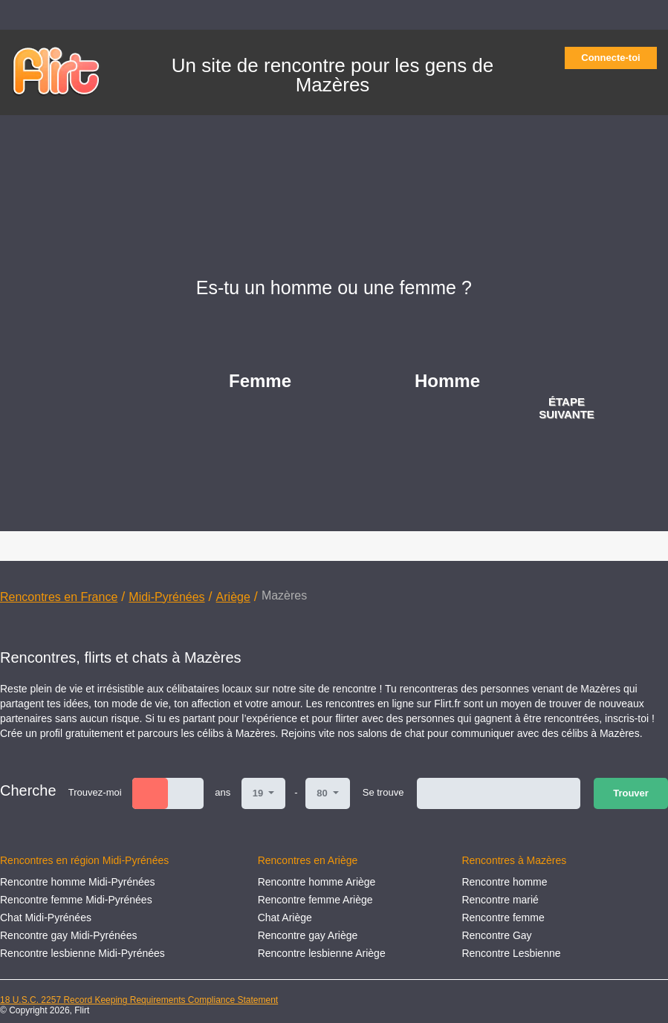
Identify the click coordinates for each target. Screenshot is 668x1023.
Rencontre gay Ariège (308, 935)
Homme (447, 381)
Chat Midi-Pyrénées (45, 917)
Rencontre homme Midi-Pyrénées (77, 882)
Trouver (631, 793)
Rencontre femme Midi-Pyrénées (76, 900)
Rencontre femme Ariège (315, 900)
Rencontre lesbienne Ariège (322, 953)
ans (222, 792)
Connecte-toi (615, 57)
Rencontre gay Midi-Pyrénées (68, 935)
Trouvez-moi (95, 792)
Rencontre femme (502, 917)
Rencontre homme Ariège (317, 882)
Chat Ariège (285, 917)
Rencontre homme (504, 882)
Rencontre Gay (496, 935)
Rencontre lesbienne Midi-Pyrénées (82, 953)
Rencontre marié (500, 900)
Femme (260, 381)
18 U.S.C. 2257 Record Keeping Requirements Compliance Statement (139, 1000)
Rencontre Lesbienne (510, 953)
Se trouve (383, 792)
